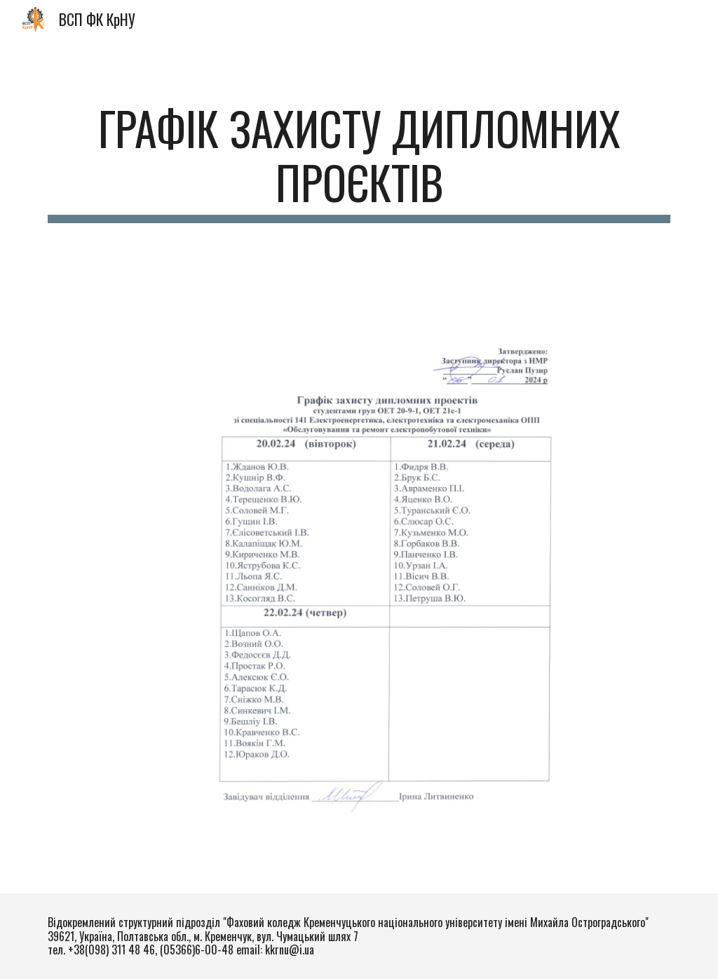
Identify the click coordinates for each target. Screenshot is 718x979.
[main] (359, 162)
